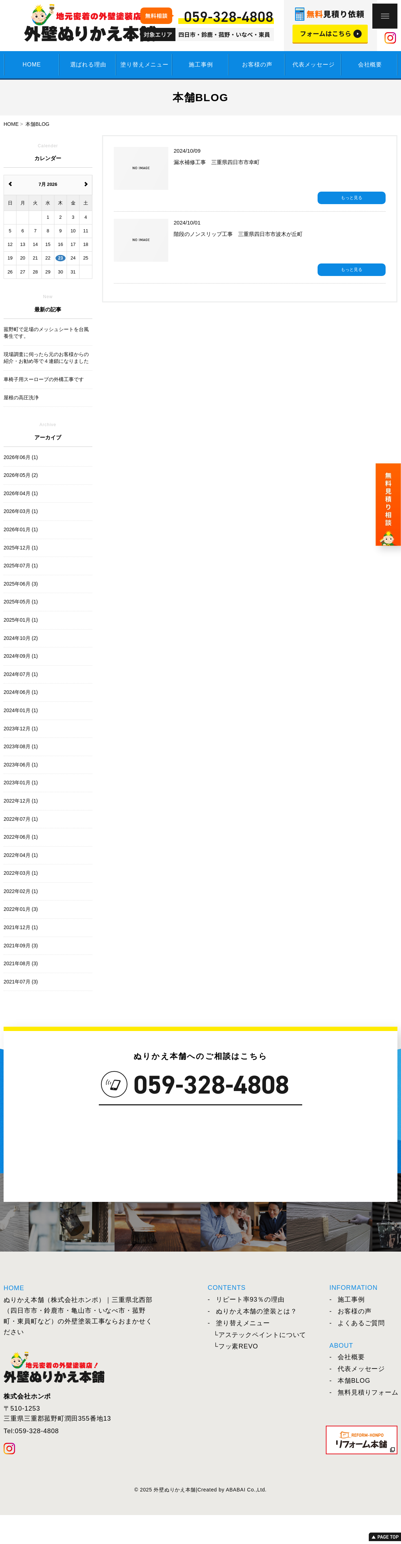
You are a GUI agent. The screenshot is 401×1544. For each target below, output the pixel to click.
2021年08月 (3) (21, 963)
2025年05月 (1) (21, 602)
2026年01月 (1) (21, 529)
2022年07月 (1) (21, 819)
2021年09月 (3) (21, 945)
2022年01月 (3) (21, 909)
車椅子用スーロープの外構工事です (44, 379)
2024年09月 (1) (21, 656)
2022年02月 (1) (21, 891)
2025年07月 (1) (21, 565)
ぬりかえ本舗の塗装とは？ (252, 1311)
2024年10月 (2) (21, 638)
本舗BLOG (349, 1380)
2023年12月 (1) (21, 728)
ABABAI (236, 1490)
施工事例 (201, 64)
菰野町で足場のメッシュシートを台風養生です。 (46, 332)
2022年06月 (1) (21, 837)
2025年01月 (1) (21, 620)
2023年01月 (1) (21, 782)
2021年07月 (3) (21, 982)
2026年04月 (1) (21, 493)
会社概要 (370, 64)
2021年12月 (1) (21, 927)
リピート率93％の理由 (246, 1299)
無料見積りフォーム (363, 1392)
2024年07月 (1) (21, 674)
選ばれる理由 (88, 64)
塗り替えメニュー (144, 64)
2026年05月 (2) (21, 475)
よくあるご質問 (357, 1323)
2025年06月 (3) (21, 584)
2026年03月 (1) (21, 511)
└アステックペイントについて (259, 1334)
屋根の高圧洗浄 (21, 397)
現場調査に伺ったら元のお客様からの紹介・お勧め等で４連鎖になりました (46, 357)
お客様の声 (257, 64)
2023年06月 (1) (21, 765)
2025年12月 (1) (21, 548)
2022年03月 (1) (21, 873)
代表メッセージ (314, 64)
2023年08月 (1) (21, 746)
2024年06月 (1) (21, 692)
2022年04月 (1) (21, 855)
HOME (32, 64)
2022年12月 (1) (21, 801)
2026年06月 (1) (21, 457)
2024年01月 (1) (21, 710)
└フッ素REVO (235, 1346)
